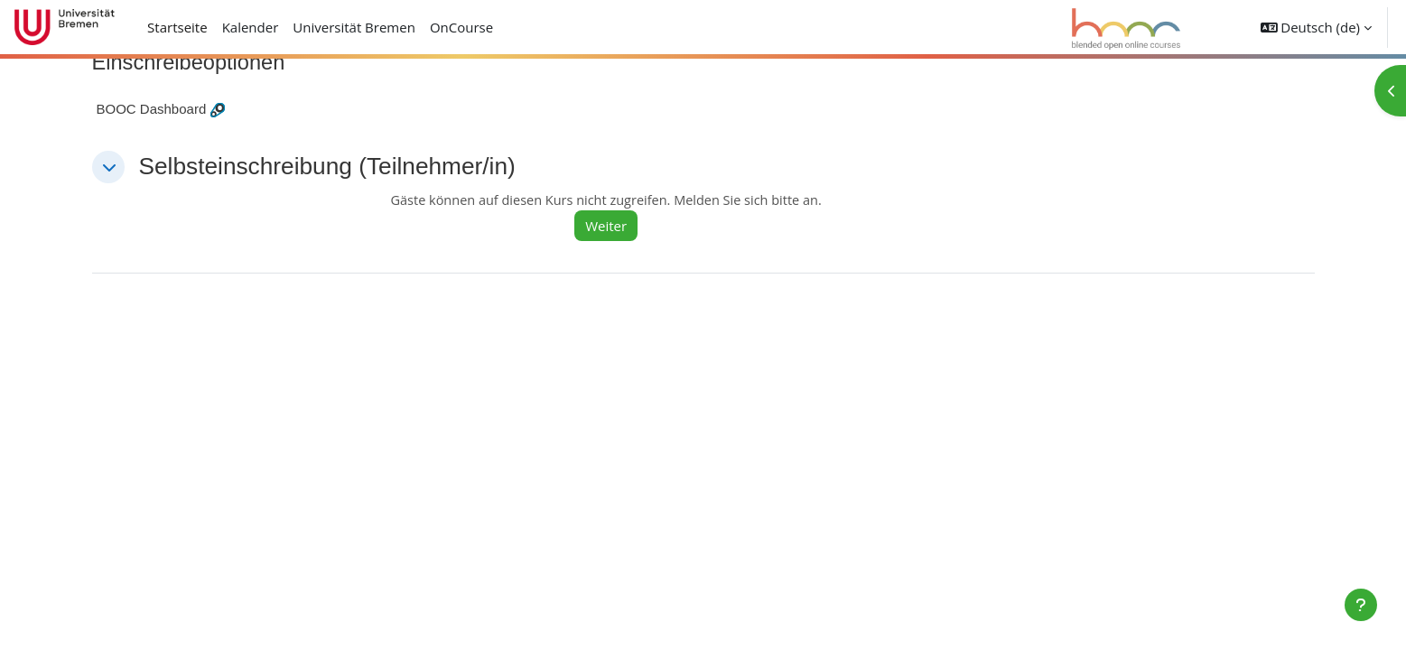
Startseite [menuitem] (177, 27)
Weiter (614, 227)
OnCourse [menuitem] (461, 27)
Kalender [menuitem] (250, 27)
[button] (1316, 27)
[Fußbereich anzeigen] (1361, 605)
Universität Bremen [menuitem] (354, 27)
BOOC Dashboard (152, 109)
